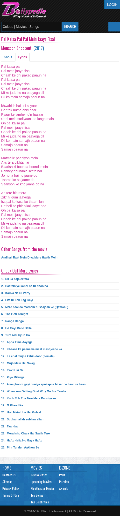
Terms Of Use (10, 495)
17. (33, 391)
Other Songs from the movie (24, 249)
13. (18, 363)
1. (15, 279)
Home (6, 468)
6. (14, 314)
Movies (36, 468)
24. (21, 440)
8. (16, 328)
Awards (63, 488)
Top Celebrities (40, 502)
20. (21, 412)
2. (24, 286)
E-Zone (64, 468)
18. (28, 398)
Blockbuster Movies (43, 488)
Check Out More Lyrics (19, 270)
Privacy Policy (10, 488)
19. (12, 405)
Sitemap (7, 481)
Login (112, 5)
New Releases (39, 474)
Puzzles (64, 481)
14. (12, 370)
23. (25, 433)
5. (34, 307)
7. (12, 321)
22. (9, 426)
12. (28, 356)
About (8, 57)
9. (15, 335)
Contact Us (9, 474)
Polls (62, 474)
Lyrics (22, 57)
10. (17, 342)
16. (43, 384)
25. (20, 447)
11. (31, 349)
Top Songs (37, 495)
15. (12, 377)
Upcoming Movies (41, 481)
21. (22, 419)
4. (17, 300)
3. (15, 293)
